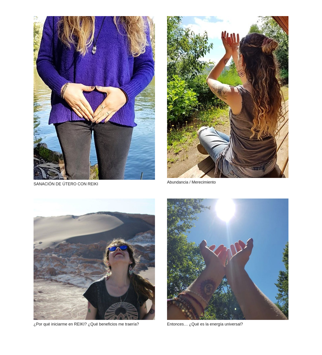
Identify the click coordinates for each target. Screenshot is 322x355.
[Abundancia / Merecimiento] (227, 97)
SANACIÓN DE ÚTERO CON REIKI (66, 184)
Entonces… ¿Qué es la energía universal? (205, 324)
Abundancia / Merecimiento (191, 182)
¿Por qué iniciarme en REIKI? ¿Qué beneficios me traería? (86, 324)
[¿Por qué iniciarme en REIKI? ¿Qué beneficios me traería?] (94, 259)
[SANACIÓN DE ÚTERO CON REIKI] (94, 98)
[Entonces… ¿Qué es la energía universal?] (227, 259)
